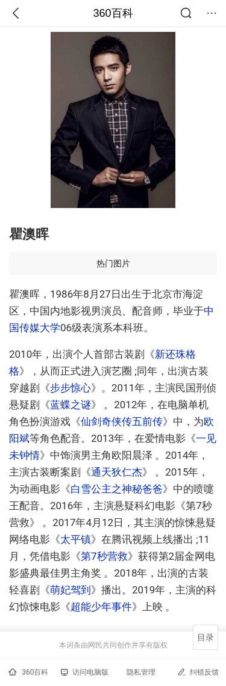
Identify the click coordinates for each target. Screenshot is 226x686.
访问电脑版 (84, 672)
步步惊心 (70, 388)
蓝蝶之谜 (70, 405)
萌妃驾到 (70, 590)
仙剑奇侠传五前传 (122, 421)
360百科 (113, 13)
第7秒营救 (104, 556)
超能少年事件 (101, 607)
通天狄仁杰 (116, 472)
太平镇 (75, 539)
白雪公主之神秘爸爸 (117, 489)
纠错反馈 (198, 671)
